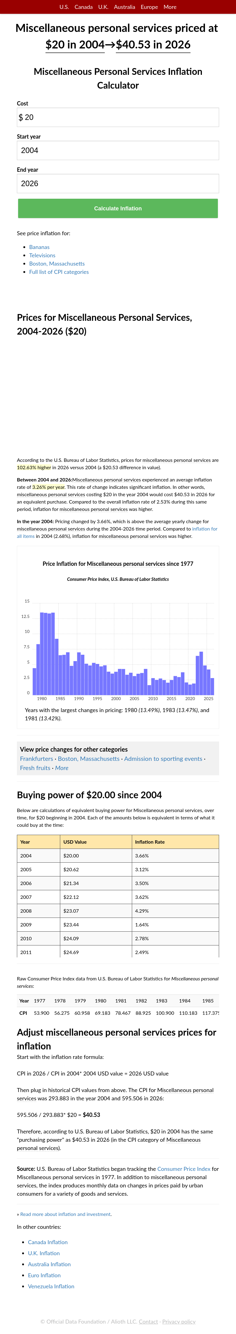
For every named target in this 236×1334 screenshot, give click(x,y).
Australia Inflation (49, 1264)
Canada (84, 6)
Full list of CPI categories (59, 271)
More (169, 6)
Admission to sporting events (163, 758)
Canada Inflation (48, 1242)
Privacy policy (178, 1321)
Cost (22, 103)
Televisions (42, 255)
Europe (149, 6)
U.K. (103, 6)
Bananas (39, 246)
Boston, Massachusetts (57, 263)
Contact (148, 1321)
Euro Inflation (44, 1275)
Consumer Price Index (183, 1168)
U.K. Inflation (44, 1253)
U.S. (64, 6)
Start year (29, 136)
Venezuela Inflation (51, 1286)
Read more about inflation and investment (65, 1214)
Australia (124, 6)
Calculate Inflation (118, 208)
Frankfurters (36, 758)
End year (27, 169)
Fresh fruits (35, 767)
